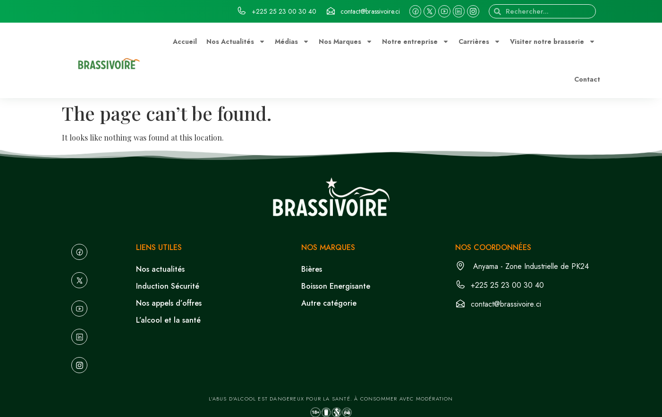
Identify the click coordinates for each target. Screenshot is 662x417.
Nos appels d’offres (169, 303)
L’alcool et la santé (168, 320)
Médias (292, 41)
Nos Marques (346, 41)
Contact (587, 79)
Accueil (185, 41)
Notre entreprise (415, 41)
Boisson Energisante (335, 286)
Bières (311, 269)
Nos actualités (160, 269)
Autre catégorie (328, 303)
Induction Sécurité (167, 286)
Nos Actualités (235, 41)
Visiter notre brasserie (552, 41)
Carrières (479, 41)
